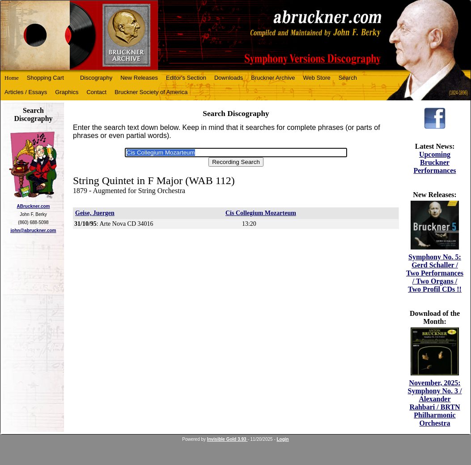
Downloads (228, 77)
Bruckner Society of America (151, 92)
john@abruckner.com (33, 230)
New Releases (139, 77)
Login (283, 439)
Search (348, 77)
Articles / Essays (25, 92)
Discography (96, 77)
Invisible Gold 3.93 (227, 439)
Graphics (66, 92)
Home (11, 77)
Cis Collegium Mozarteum (260, 213)
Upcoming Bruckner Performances (434, 162)
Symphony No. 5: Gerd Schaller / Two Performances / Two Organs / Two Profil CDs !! (434, 273)
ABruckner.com (33, 206)
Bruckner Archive (273, 77)
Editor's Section (186, 77)
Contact (96, 92)
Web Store (317, 77)
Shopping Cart (45, 77)
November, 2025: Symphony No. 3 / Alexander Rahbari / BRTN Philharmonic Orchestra (435, 403)
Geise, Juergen (95, 213)
